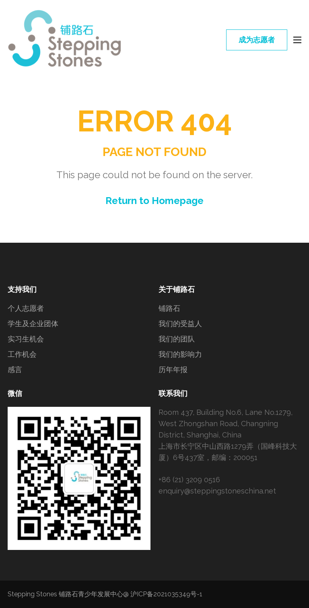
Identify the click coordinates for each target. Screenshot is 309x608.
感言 (15, 369)
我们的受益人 (180, 323)
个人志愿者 (26, 308)
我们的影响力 (180, 354)
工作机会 (22, 354)
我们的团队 (177, 339)
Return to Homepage (154, 200)
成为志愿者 (257, 39)
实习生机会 (26, 339)
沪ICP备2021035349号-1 (166, 594)
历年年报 (173, 369)
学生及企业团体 (33, 323)
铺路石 (169, 308)
